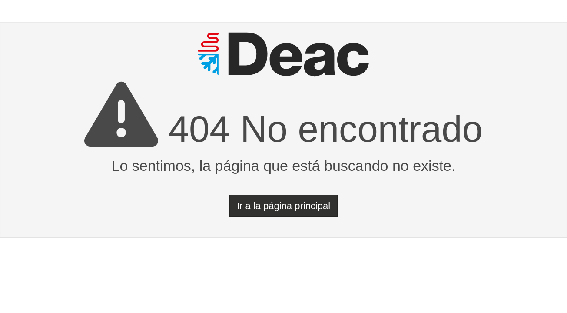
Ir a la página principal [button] (283, 205)
